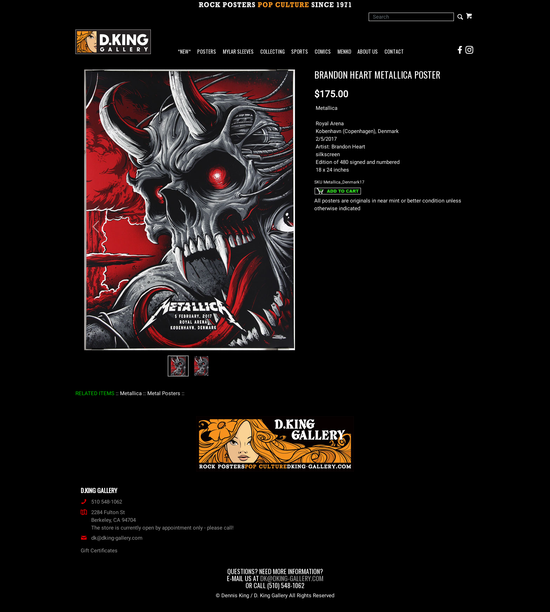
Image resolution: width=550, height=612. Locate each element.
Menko (344, 51)
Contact (394, 51)
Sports (299, 51)
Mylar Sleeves (238, 51)
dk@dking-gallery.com (111, 538)
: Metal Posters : (164, 393)
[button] (92, 223)
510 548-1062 (101, 502)
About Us (367, 51)
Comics (323, 51)
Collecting (272, 51)
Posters (206, 51)
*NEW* (184, 51)
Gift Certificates (99, 550)
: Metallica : (131, 393)
